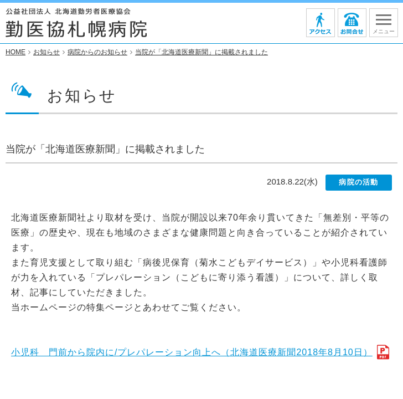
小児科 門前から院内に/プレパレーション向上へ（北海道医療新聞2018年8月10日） (192, 352)
